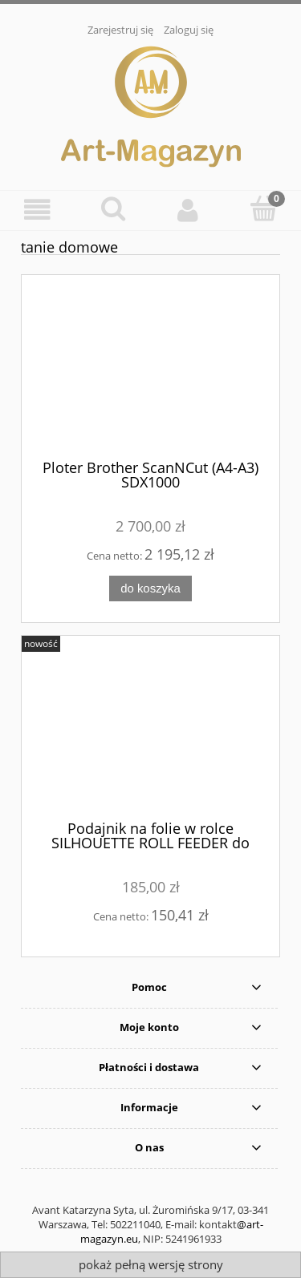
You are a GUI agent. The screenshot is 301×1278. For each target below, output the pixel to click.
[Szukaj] (113, 208)
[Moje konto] (188, 210)
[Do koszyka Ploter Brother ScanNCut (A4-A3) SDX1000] (150, 589)
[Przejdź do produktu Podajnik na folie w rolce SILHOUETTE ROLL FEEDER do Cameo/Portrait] (150, 733)
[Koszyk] (263, 208)
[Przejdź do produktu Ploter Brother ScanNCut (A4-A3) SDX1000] (150, 373)
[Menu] (37, 210)
